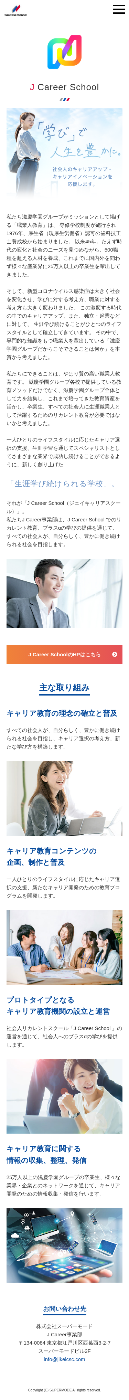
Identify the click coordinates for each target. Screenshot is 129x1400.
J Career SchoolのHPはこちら (64, 654)
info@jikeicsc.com (64, 1359)
